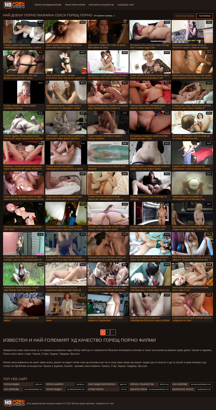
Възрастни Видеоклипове (48, 5)
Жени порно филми (75, 5)
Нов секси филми (185, 16)
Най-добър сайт (126, 5)
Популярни (205, 16)
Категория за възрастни (101, 5)
